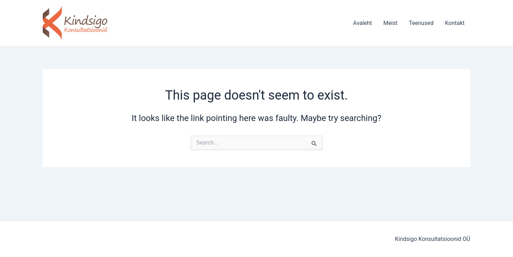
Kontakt (455, 23)
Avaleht (362, 23)
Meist (390, 23)
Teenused (421, 23)
